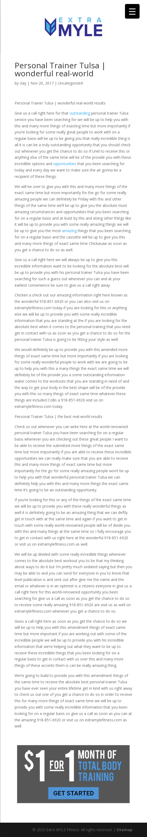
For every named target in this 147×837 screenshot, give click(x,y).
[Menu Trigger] (132, 11)
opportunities (65, 163)
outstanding (80, 113)
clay (23, 83)
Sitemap (124, 829)
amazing (70, 230)
